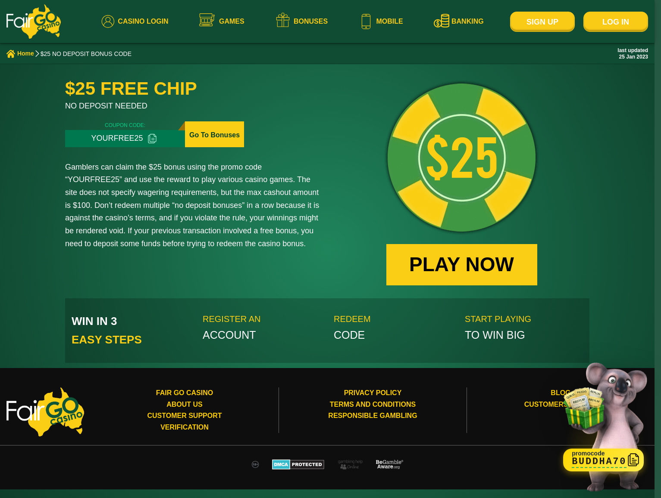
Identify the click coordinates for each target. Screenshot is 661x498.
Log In (615, 22)
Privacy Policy (373, 392)
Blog (560, 392)
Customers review (561, 404)
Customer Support (184, 415)
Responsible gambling (372, 415)
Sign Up (542, 22)
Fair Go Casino (184, 392)
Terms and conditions (373, 404)
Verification (184, 427)
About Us (184, 404)
